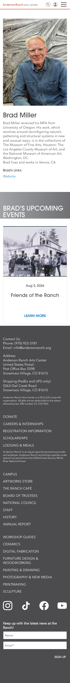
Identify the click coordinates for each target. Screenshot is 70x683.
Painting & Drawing (21, 570)
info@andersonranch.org (32, 348)
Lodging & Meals (18, 445)
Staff (8, 510)
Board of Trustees (20, 496)
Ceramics (11, 544)
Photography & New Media (27, 577)
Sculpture (12, 591)
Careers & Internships (23, 424)
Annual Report (17, 524)
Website (9, 176)
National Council (19, 503)
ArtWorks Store (18, 481)
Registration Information (27, 431)
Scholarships (15, 438)
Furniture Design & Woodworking (20, 560)
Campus (10, 474)
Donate (10, 417)
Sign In (55, 4)
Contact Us (41, 4)
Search (48, 4)
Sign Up (60, 657)
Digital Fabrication (21, 551)
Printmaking (14, 584)
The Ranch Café (17, 488)
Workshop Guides (19, 537)
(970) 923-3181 (26, 343)
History (10, 517)
